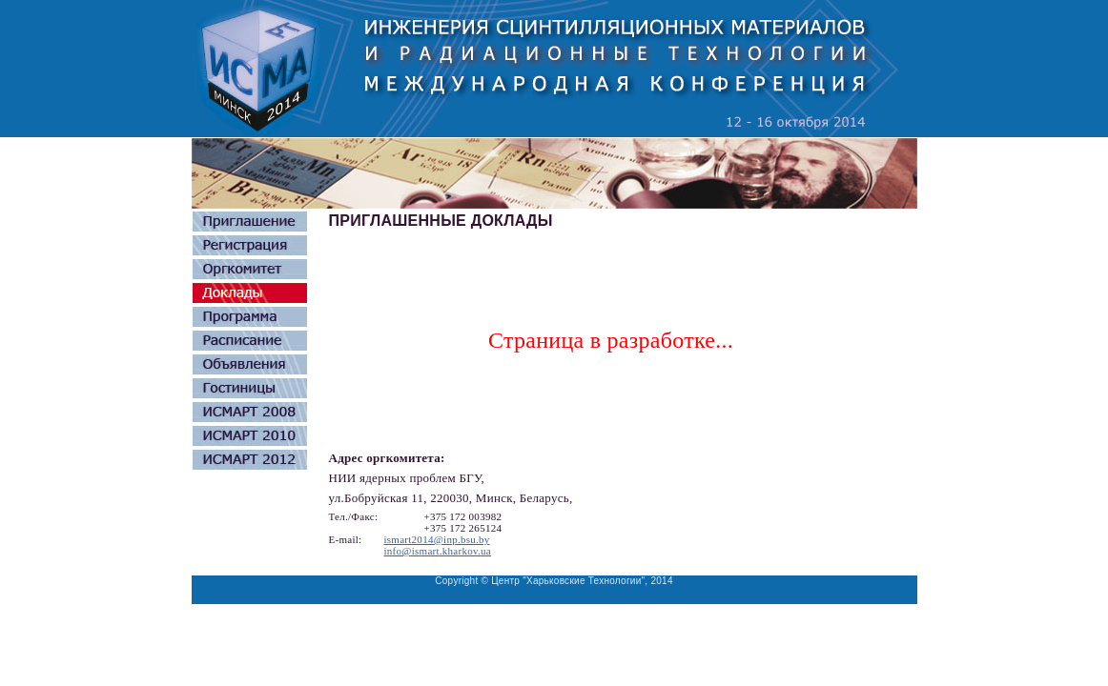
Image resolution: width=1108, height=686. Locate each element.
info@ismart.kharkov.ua (437, 550)
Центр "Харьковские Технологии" (568, 580)
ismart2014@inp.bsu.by (437, 539)
